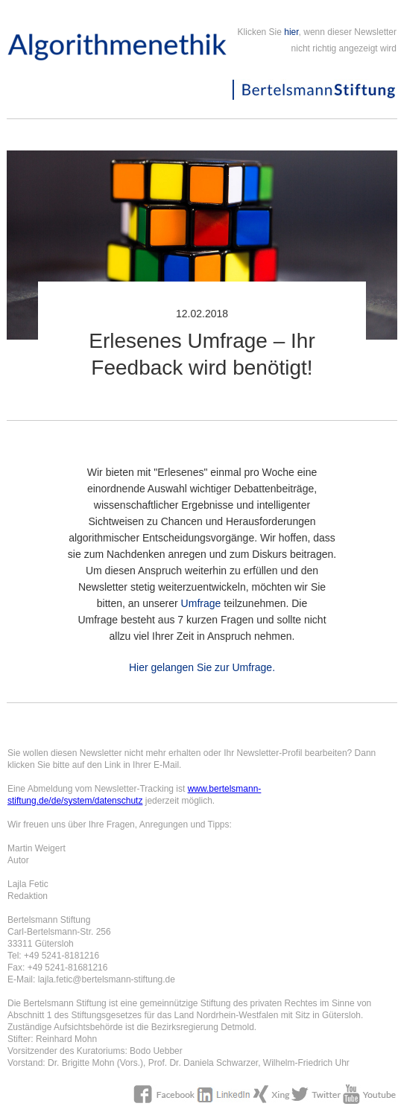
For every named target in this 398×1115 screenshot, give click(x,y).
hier (291, 32)
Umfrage (201, 603)
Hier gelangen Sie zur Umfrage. (202, 667)
